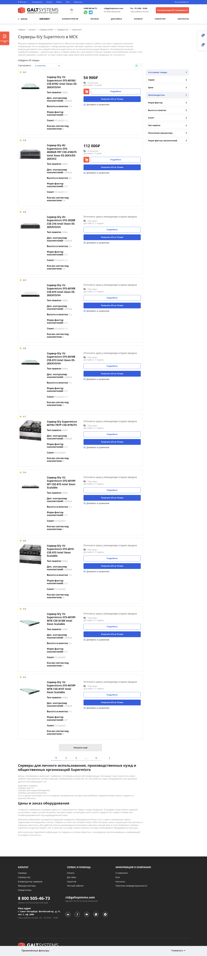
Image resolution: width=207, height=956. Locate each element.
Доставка (116, 19)
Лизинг (138, 19)
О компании (37, 2)
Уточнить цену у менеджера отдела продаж (110, 216)
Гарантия (160, 19)
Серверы (22, 873)
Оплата (95, 19)
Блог (68, 2)
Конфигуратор (70, 19)
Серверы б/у (24, 877)
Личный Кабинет (182, 2)
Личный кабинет (75, 885)
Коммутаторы (24, 890)
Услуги (49, 2)
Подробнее (115, 91)
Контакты (183, 19)
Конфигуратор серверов (30, 881)
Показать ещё (80, 747)
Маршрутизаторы (27, 885)
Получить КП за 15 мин (112, 99)
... (86, 758)
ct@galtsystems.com (113, 8)
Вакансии (78, 2)
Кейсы (59, 2)
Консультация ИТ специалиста (172, 10)
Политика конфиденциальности (131, 885)
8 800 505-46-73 (90, 8)
